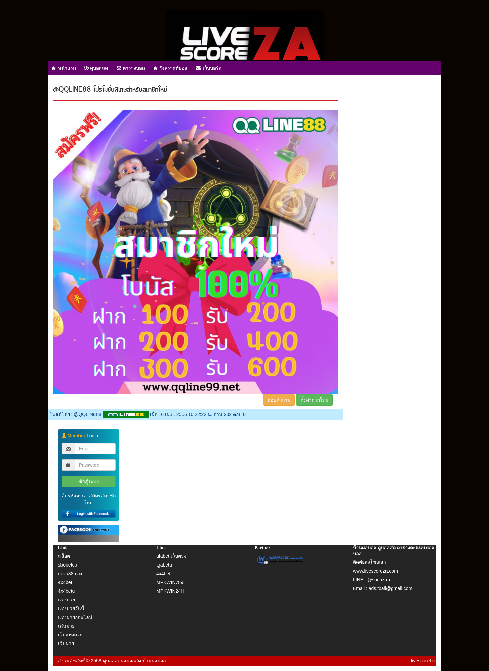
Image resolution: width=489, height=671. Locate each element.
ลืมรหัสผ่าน (73, 495)
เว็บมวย (66, 643)
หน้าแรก (64, 68)
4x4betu (66, 591)
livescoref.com (426, 660)
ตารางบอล (131, 68)
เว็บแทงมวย (70, 634)
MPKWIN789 (170, 582)
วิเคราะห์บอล (170, 68)
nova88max (70, 573)
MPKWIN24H (170, 591)
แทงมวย (66, 599)
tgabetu (164, 565)
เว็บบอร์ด (208, 68)
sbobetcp (67, 565)
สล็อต (64, 556)
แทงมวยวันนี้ (71, 608)
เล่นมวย (66, 626)
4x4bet (65, 582)
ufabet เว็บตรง (171, 556)
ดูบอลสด (96, 68)
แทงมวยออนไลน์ (75, 617)
